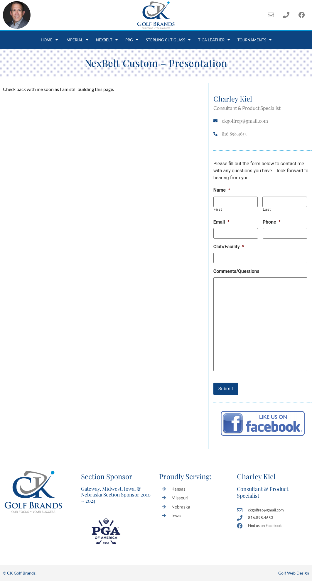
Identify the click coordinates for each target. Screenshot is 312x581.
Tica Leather (214, 40)
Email (221, 222)
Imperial (76, 40)
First (218, 209)
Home (49, 40)
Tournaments (254, 40)
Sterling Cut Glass (168, 40)
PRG (131, 40)
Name (221, 190)
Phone (272, 222)
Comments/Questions (236, 271)
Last (267, 209)
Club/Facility (228, 246)
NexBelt (107, 40)
